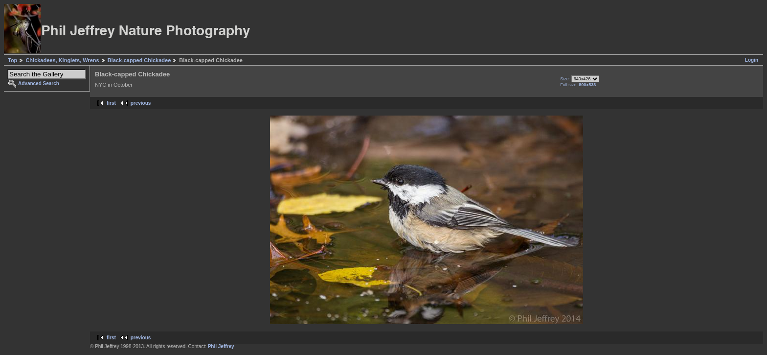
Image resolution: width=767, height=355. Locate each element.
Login (751, 60)
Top (12, 60)
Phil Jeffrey (221, 346)
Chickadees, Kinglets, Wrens (62, 60)
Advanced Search (38, 83)
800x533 (587, 84)
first (111, 103)
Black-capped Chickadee (139, 60)
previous (141, 103)
